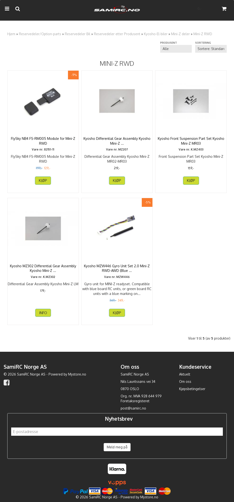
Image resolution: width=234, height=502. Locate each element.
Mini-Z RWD (202, 34)
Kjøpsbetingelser (192, 389)
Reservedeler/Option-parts (40, 34)
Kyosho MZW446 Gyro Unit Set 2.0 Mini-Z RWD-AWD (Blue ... (117, 268)
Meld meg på (117, 447)
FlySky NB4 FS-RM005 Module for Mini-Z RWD (43, 140)
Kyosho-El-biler (155, 34)
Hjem (11, 34)
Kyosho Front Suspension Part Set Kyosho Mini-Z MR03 (191, 140)
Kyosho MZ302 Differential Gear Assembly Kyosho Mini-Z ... (43, 268)
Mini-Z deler (180, 34)
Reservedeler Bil (77, 34)
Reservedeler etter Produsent (117, 34)
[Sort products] (211, 49)
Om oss (185, 381)
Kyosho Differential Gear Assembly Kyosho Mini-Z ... (117, 140)
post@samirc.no (133, 408)
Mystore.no (77, 374)
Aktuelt (184, 374)
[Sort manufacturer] (176, 49)
